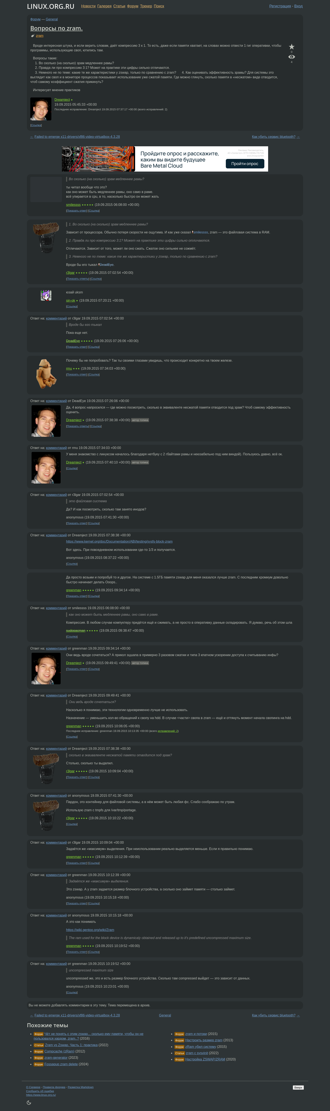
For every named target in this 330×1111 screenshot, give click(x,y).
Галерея (104, 6)
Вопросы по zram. (56, 28)
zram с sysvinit (197, 1053)
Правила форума (54, 1087)
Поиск (159, 6)
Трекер (146, 6)
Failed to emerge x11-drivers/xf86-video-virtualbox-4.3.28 (77, 137)
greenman (73, 590)
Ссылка (36, 125)
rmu (69, 368)
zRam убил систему (200, 1046)
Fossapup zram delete (61, 1064)
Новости (88, 6)
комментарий (56, 318)
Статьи (119, 6)
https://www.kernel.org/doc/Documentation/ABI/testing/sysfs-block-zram (119, 541)
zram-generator (55, 1057)
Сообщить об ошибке (40, 1091)
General (52, 19)
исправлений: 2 (168, 731)
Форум (132, 6)
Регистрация (280, 6)
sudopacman (75, 630)
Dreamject (62, 99)
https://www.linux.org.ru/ (41, 1094)
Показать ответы (78, 278)
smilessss (73, 204)
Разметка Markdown (81, 1087)
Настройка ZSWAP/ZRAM (205, 1059)
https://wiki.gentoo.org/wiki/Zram (90, 930)
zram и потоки (196, 1034)
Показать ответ (77, 210)
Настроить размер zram (203, 1040)
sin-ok (70, 300)
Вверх (298, 1087)
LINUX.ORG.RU (51, 6)
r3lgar (70, 272)
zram (40, 35)
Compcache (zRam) (59, 1051)
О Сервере (33, 1087)
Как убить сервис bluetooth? (273, 137)
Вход (298, 6)
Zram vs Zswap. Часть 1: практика (71, 1045)
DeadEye (107, 264)
